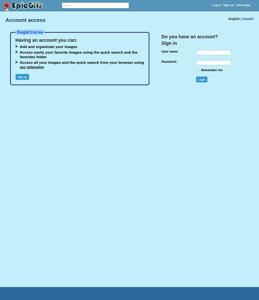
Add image (243, 5)
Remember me (210, 70)
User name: (169, 51)
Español (248, 19)
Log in (216, 5)
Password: (169, 61)
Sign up (228, 5)
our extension (32, 67)
